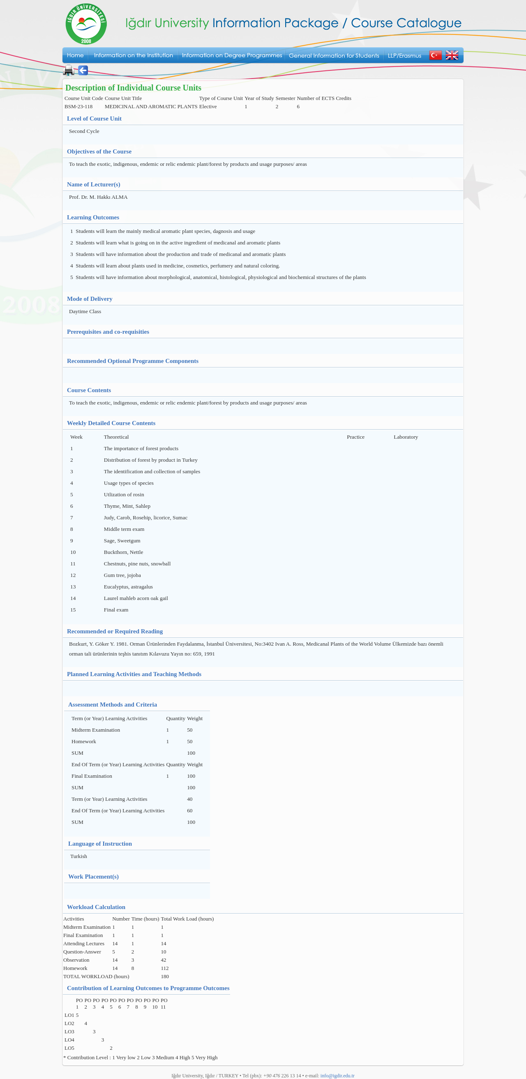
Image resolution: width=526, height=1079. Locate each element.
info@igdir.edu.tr (338, 1076)
